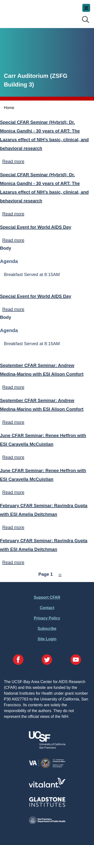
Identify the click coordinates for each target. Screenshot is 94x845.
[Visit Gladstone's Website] (47, 806)
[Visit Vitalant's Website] (47, 786)
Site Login (47, 639)
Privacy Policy (47, 618)
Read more (13, 161)
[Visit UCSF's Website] (47, 747)
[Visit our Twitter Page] (47, 660)
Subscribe (47, 628)
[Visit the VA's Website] (47, 767)
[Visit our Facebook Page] (18, 660)
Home (9, 108)
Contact (47, 608)
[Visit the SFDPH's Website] (47, 823)
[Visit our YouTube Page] (76, 660)
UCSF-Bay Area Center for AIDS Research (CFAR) (28, 12)
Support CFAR (47, 597)
